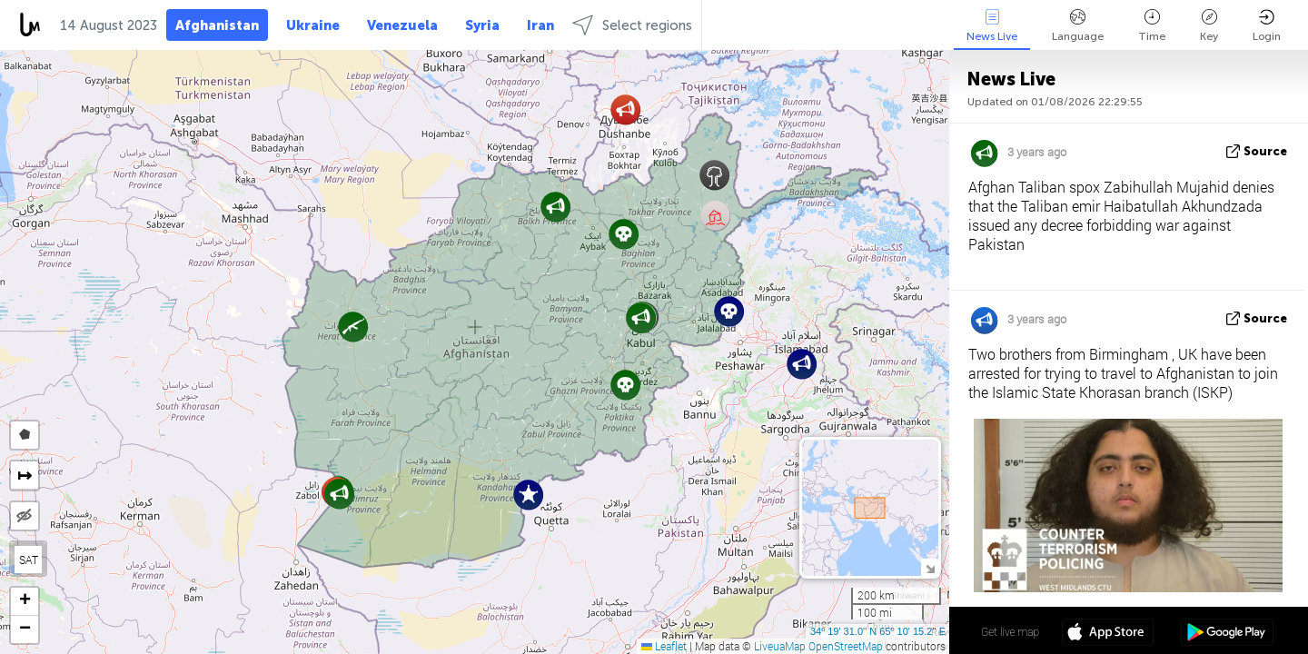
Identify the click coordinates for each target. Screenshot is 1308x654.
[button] (339, 493)
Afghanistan (217, 25)
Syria (482, 25)
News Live (991, 26)
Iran (540, 25)
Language (1078, 26)
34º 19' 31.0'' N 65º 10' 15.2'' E (878, 631)
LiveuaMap (780, 646)
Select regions (632, 25)
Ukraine (313, 25)
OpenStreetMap (845, 646)
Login (1267, 26)
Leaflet (664, 646)
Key (1209, 26)
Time (1151, 26)
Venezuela (402, 25)
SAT (28, 559)
